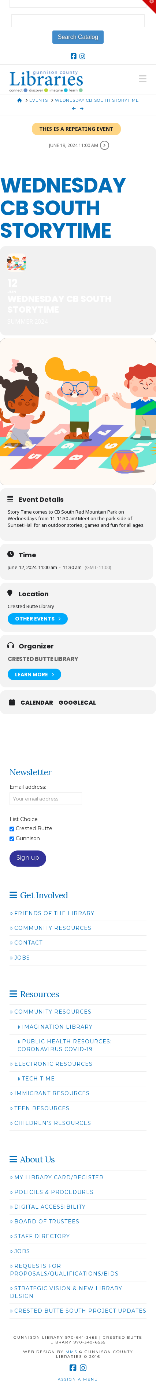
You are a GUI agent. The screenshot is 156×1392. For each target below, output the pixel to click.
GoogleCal (77, 702)
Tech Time (36, 1078)
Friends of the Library (52, 913)
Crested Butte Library (43, 659)
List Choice (24, 819)
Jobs (20, 957)
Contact (26, 942)
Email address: (28, 787)
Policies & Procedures (52, 1192)
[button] (142, 78)
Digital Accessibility (48, 1207)
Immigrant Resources (50, 1093)
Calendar (37, 702)
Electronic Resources (51, 1064)
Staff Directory (40, 1236)
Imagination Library (55, 1027)
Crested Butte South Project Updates (78, 1311)
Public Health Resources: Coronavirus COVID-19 (65, 1045)
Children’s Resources (50, 1123)
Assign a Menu (78, 1379)
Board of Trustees (44, 1221)
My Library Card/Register (57, 1177)
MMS (71, 1351)
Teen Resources (40, 1108)
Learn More (34, 674)
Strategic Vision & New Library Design (66, 1292)
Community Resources (51, 928)
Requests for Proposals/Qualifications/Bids (64, 1270)
